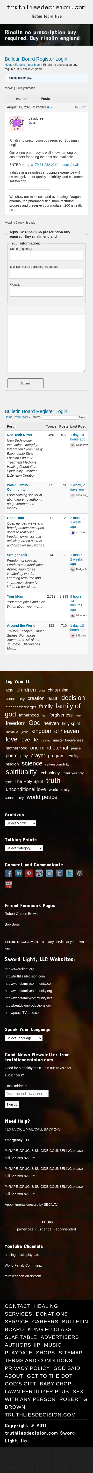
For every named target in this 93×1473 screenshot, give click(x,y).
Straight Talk (17, 555)
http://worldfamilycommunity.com (29, 983)
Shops (45, 1352)
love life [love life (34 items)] (29, 740)
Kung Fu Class (50, 1329)
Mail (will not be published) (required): (34, 267)
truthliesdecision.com (40, 1414)
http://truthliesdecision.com (25, 976)
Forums (20, 64)
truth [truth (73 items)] (53, 780)
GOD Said (67, 1368)
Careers (45, 1321)
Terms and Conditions (38, 1360)
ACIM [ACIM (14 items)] (10, 690)
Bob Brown (13, 924)
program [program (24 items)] (56, 755)
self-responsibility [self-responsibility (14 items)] (57, 764)
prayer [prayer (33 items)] (38, 755)
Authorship (23, 1345)
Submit (25, 383)
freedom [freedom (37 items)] (16, 723)
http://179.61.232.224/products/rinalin (52, 165)
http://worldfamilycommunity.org (28, 991)
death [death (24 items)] (52, 698)
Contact (18, 1306)
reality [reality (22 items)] (73, 755)
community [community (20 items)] (15, 698)
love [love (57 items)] (12, 739)
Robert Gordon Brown (21, 914)
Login (61, 59)
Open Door (15, 518)
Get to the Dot (50, 1376)
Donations (52, 1314)
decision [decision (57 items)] (73, 697)
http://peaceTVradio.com (23, 1013)
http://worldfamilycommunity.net (28, 998)
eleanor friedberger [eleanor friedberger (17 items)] (21, 707)
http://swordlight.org (19, 969)
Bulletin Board (20, 59)
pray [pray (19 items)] (24, 756)
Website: (15, 284)
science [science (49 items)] (32, 763)
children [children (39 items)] (26, 689)
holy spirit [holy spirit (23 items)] (71, 723)
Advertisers (60, 1337)
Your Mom (33, 64)
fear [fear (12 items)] (44, 715)
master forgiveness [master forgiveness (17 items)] (68, 740)
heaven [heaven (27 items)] (51, 723)
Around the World (21, 625)
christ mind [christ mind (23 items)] (58, 690)
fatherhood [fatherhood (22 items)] (29, 715)
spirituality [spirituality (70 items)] (21, 772)
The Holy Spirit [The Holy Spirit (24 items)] (28, 781)
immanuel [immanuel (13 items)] (12, 732)
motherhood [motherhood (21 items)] (17, 748)
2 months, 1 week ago (77, 522)
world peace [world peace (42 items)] (42, 797)
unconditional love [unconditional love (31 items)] (26, 789)
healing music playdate (22, 1255)
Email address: (16, 1086)
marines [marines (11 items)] (45, 740)
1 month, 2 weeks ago (76, 559)
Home (9, 64)
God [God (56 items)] (35, 722)
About (14, 1376)
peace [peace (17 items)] (76, 748)
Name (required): (21, 249)
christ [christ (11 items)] (42, 690)
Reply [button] (48, 107)
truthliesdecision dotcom (23, 1276)
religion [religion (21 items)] (12, 764)
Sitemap (71, 1352)
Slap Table (21, 1337)
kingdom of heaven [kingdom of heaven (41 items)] (55, 731)
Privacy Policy (27, 1368)
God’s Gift (20, 1383)
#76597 (80, 107)
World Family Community (24, 1265)
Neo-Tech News (19, 435)
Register (45, 59)
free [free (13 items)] (78, 715)
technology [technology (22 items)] (50, 772)
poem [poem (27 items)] (12, 755)
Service (17, 1321)
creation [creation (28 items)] (36, 698)
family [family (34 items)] (45, 706)
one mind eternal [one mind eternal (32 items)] (49, 747)
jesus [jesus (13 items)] (25, 732)
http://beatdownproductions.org (28, 1005)
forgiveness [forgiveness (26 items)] (61, 714)
